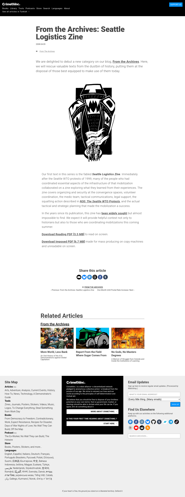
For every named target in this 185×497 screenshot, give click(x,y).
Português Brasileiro (15, 457)
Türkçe (45, 464)
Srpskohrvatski (33, 468)
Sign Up (175, 404)
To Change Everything (23, 408)
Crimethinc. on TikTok (176, 421)
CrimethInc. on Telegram (170, 421)
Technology (26, 393)
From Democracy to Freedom (20, 418)
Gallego (13, 478)
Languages (57, 8)
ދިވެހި (6, 478)
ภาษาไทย (10, 475)
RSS (15, 387)
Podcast (9, 432)
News (17, 393)
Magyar (28, 464)
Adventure (15, 390)
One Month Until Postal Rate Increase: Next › (115, 290)
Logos (8, 408)
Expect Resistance (20, 422)
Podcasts (30, 8)
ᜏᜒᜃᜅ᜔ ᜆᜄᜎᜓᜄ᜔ (44, 478)
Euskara (37, 464)
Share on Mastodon (89, 277)
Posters (25, 404)
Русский (31, 457)
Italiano (26, 454)
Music (51, 404)
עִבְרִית (49, 471)
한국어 (45, 468)
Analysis (25, 390)
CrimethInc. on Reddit (142, 427)
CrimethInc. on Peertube (130, 427)
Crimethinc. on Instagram (142, 421)
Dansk (41, 471)
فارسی (8, 468)
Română (9, 471)
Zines (7, 404)
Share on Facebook (100, 277)
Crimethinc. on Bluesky (147, 421)
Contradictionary (44, 418)
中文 (35, 461)
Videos (43, 404)
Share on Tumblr (105, 277)
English (8, 454)
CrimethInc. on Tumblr (159, 421)
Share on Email (79, 277)
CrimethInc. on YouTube (136, 427)
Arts (7, 390)
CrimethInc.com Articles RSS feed (147, 427)
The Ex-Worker (12, 436)
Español (17, 454)
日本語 (15, 461)
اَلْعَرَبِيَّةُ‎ (18, 471)
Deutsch (35, 454)
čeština (19, 464)
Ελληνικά (48, 457)
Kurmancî (23, 478)
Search (46, 8)
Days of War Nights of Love (19, 425)
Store (39, 8)
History (51, 390)
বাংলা (25, 471)
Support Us (175, 4)
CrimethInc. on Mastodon (130, 421)
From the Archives (47, 51)
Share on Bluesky (84, 277)
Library (13, 8)
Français (45, 454)
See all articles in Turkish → (16, 11)
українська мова (25, 475)
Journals (15, 404)
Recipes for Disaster (41, 422)
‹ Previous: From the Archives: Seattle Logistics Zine (72, 290)
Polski (39, 457)
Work (7, 422)
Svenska (33, 471)
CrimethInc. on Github (153, 421)
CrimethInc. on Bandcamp (165, 421)
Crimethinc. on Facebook (136, 421)
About (67, 8)
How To (9, 393)
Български (26, 461)
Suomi (8, 461)
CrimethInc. (11, 4)
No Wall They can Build (32, 436)
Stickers (34, 404)
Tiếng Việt (39, 475)
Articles (9, 386)
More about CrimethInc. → (104, 411)
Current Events (38, 390)
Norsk (32, 478)
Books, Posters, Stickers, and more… (23, 446)
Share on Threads (94, 277)
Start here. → (110, 423)
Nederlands (19, 468)
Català (49, 475)
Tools (21, 8)
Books (5, 8)
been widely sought (114, 213)
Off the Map (17, 429)
